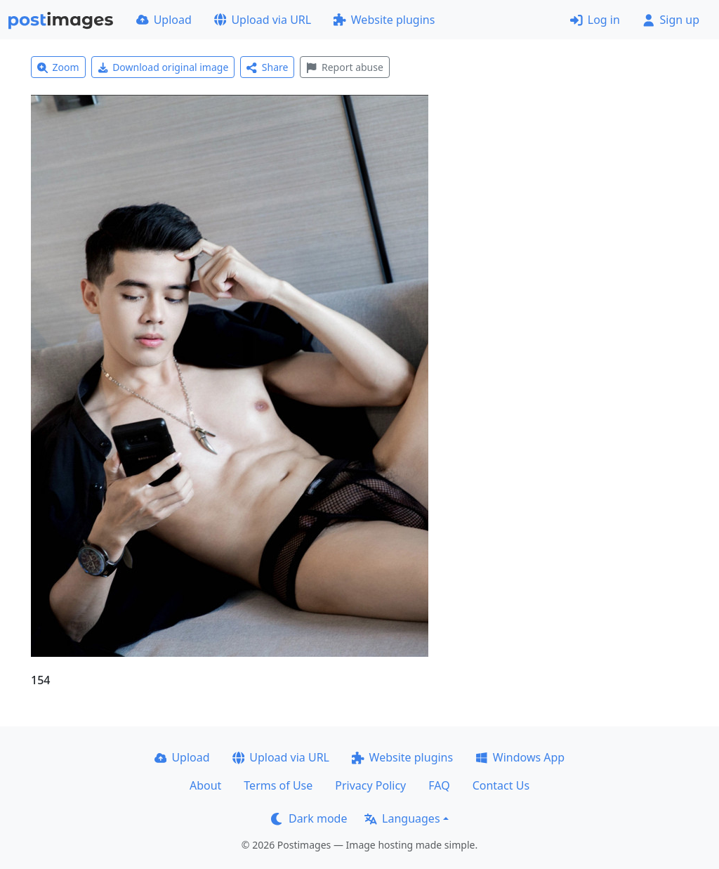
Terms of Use (278, 785)
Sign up (670, 19)
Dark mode (309, 818)
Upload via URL (262, 19)
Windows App (520, 757)
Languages (402, 818)
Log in (595, 19)
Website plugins (384, 19)
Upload (164, 19)
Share (267, 67)
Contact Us (501, 785)
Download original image (163, 67)
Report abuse (344, 67)
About (205, 785)
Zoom (58, 67)
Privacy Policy (370, 785)
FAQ (438, 785)
